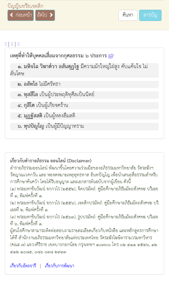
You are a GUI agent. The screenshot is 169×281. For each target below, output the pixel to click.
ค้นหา (128, 15)
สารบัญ (150, 15)
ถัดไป (45, 15)
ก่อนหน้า (20, 15)
